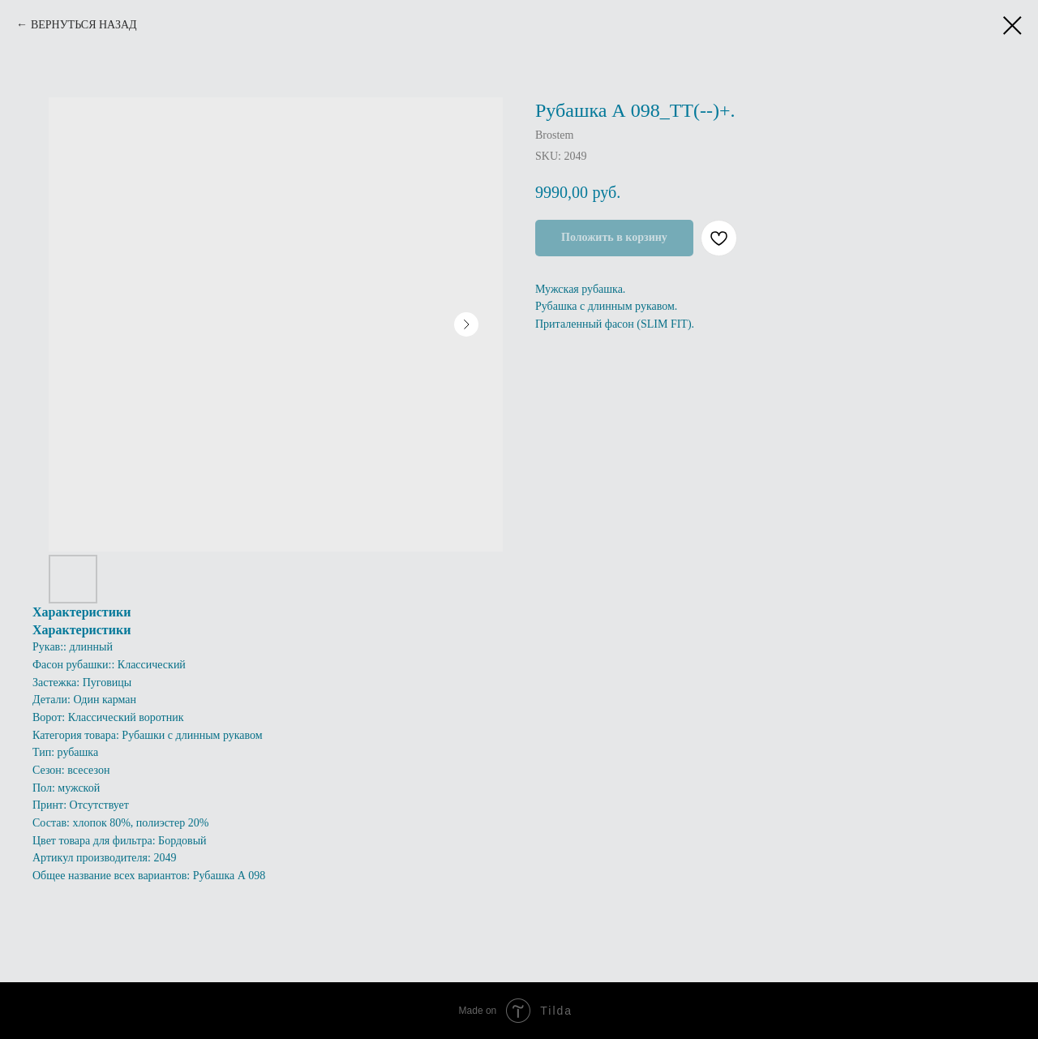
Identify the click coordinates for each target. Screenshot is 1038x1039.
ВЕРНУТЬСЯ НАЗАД (84, 25)
